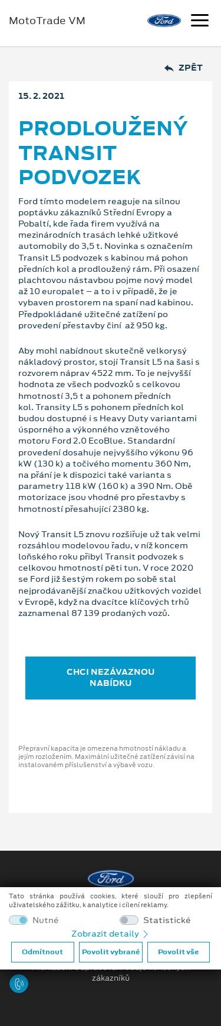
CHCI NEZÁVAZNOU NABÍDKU (110, 677)
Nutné (45, 920)
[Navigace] (200, 21)
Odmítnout (42, 952)
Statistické (167, 920)
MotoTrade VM (47, 21)
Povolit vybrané (111, 952)
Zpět (183, 68)
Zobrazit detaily (110, 934)
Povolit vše (178, 952)
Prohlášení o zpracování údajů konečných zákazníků (111, 973)
